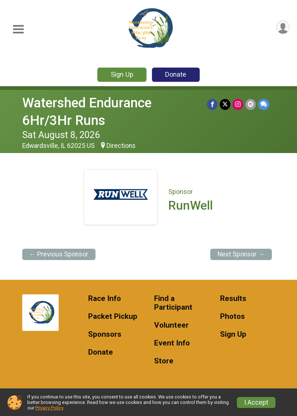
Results (233, 298)
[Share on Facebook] (212, 104)
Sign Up (122, 74)
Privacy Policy (49, 408)
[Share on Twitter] (225, 104)
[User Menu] (283, 27)
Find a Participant (173, 303)
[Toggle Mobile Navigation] (18, 29)
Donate (175, 74)
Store (163, 361)
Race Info (104, 298)
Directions (121, 145)
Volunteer (171, 325)
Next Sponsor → (241, 254)
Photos (232, 316)
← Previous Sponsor (59, 254)
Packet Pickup (112, 316)
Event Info (172, 343)
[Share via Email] (250, 104)
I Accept (256, 402)
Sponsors (104, 334)
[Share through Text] (263, 104)
